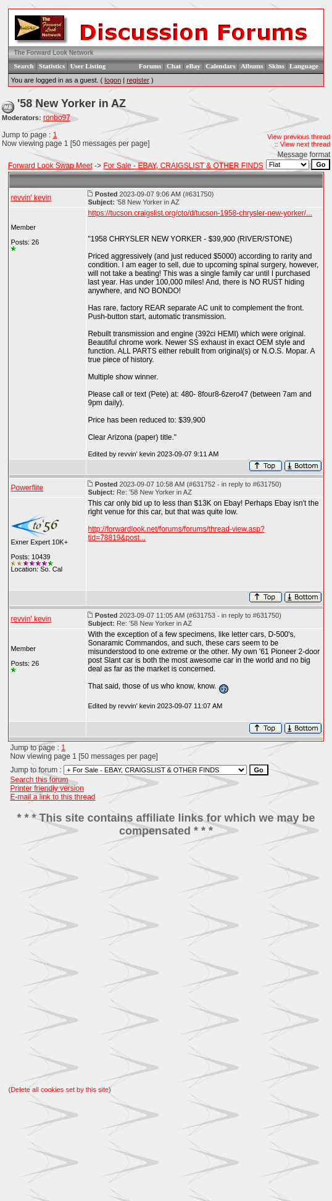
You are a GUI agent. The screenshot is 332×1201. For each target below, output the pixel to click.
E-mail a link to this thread (52, 797)
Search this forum (39, 779)
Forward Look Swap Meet (50, 165)
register (138, 80)
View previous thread (299, 136)
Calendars (220, 66)
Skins (276, 66)
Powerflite (26, 487)
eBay (193, 66)
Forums (150, 66)
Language (303, 66)
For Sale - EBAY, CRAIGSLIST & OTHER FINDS (183, 165)
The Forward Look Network (53, 52)
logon (112, 80)
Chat (174, 66)
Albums (252, 66)
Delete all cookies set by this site (59, 1089)
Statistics (52, 66)
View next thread (305, 144)
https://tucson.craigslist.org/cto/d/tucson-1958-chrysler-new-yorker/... (200, 213)
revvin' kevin (30, 197)
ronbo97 (56, 117)
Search (23, 66)
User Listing (88, 66)
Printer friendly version (46, 788)
